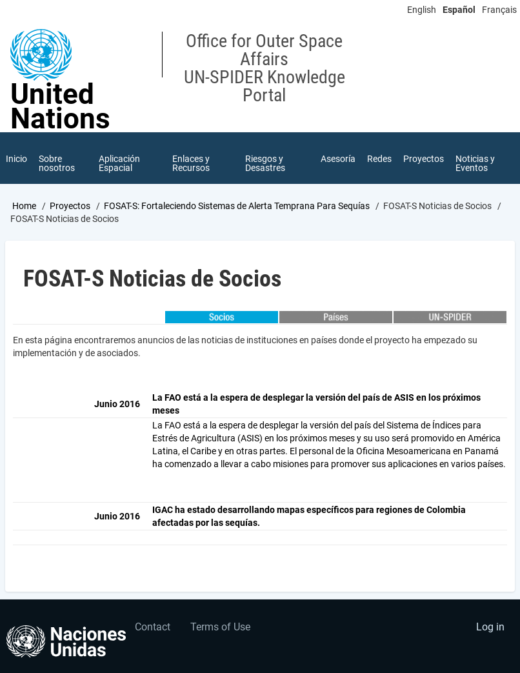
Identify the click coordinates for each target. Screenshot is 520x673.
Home (24, 206)
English (421, 10)
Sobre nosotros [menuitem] (57, 163)
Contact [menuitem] (152, 627)
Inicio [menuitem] (16, 159)
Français (499, 10)
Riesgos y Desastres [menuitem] (265, 163)
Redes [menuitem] (379, 159)
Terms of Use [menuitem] (220, 627)
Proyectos (70, 206)
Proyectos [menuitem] (423, 159)
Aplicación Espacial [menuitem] (119, 163)
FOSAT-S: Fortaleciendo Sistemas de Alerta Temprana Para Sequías (237, 206)
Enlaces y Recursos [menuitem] (191, 163)
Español (459, 10)
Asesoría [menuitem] (338, 159)
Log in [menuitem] (490, 627)
